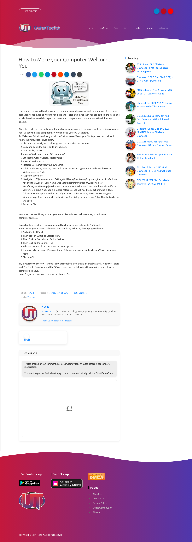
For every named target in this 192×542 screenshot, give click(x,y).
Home (90, 28)
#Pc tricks (30, 297)
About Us (97, 494)
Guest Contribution (102, 507)
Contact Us (98, 498)
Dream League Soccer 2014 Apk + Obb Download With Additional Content (154, 119)
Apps (116, 28)
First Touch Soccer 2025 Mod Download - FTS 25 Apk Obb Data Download (154, 171)
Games (127, 28)
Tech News (103, 28)
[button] (28, 74)
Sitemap (97, 512)
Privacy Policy (100, 503)
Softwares (163, 28)
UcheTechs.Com (48, 311)
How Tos (149, 28)
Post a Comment (80, 293)
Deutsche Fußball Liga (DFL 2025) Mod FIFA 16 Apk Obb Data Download (153, 132)
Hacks (137, 28)
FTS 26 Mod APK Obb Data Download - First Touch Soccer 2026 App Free (152, 68)
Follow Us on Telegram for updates (57, 321)
